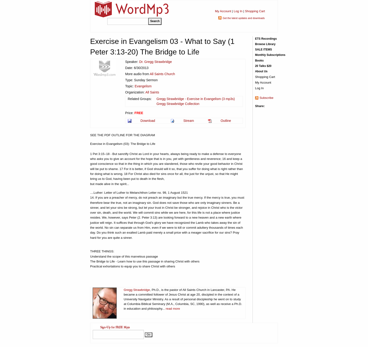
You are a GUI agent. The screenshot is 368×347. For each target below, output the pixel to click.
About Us (261, 71)
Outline (226, 121)
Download (148, 121)
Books (259, 60)
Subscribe (266, 98)
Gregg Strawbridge (137, 290)
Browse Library (265, 44)
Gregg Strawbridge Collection (178, 104)
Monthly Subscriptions (270, 55)
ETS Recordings (266, 38)
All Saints (152, 92)
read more (173, 308)
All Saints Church (162, 74)
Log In (238, 11)
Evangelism (143, 86)
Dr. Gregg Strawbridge (155, 62)
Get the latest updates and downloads (244, 18)
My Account (223, 11)
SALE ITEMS (263, 49)
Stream (188, 121)
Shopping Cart (255, 11)
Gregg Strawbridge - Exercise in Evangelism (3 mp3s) (196, 99)
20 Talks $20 (263, 66)
